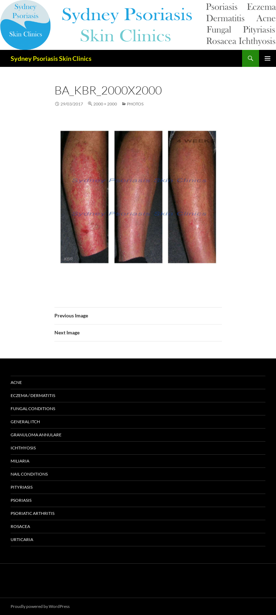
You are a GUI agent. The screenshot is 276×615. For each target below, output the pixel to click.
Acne (16, 382)
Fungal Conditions (33, 408)
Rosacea (20, 526)
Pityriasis (22, 487)
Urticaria (22, 539)
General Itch (25, 421)
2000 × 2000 (105, 104)
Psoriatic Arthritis (32, 513)
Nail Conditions (29, 474)
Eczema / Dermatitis (33, 395)
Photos (135, 104)
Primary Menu (267, 58)
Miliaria (20, 461)
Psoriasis (21, 500)
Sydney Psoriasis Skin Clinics (51, 58)
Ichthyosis (23, 447)
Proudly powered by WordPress (40, 606)
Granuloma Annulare (36, 434)
